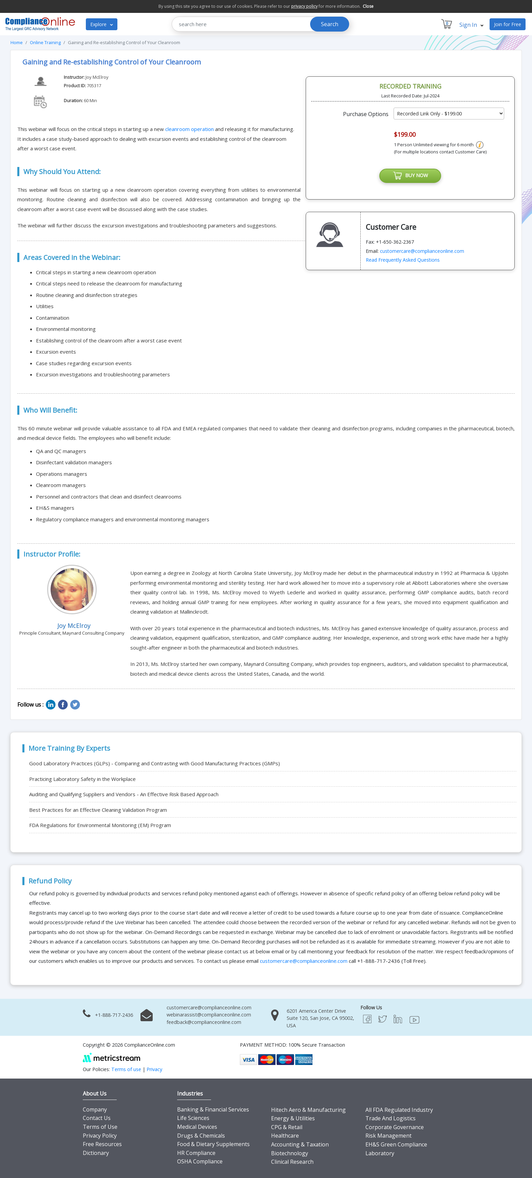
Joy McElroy (97, 77)
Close (368, 6)
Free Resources (102, 1144)
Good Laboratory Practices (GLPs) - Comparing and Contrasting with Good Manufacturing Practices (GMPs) (154, 763)
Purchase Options (365, 114)
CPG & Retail (286, 1127)
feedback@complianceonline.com (204, 1022)
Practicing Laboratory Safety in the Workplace (82, 778)
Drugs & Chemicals (201, 1135)
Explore (101, 24)
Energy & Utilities (293, 1118)
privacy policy (304, 6)
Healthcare (285, 1135)
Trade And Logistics (390, 1118)
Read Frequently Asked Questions (403, 260)
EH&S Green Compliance (396, 1144)
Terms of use (126, 1069)
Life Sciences (193, 1118)
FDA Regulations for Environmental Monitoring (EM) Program (100, 825)
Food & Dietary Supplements (213, 1144)
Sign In (471, 25)
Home (17, 42)
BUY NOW (410, 176)
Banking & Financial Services (213, 1109)
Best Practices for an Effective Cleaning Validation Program (98, 809)
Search (329, 24)
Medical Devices (197, 1126)
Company (95, 1109)
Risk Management (388, 1135)
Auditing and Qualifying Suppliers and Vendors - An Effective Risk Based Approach (123, 794)
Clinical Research (292, 1161)
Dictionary (96, 1153)
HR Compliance (196, 1153)
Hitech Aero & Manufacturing (308, 1110)
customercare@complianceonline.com (422, 251)
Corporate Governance (394, 1127)
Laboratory (379, 1153)
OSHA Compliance (200, 1161)
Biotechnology (289, 1153)
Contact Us (97, 1118)
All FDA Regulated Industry (399, 1110)
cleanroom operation (189, 129)
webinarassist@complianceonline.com (209, 1014)
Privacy (154, 1069)
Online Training (45, 42)
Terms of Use (100, 1126)
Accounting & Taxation (300, 1144)
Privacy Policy (100, 1135)
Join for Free (507, 24)
